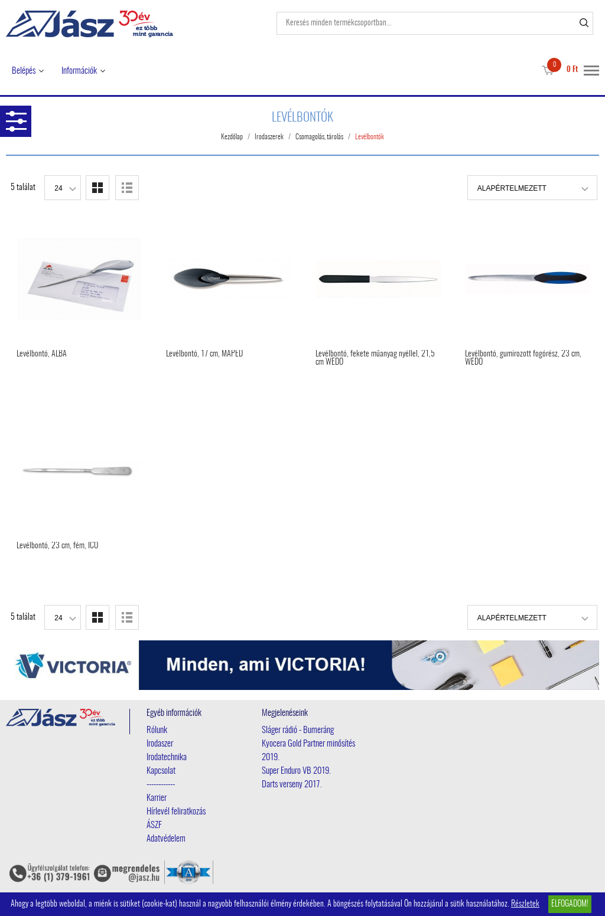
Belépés (23, 71)
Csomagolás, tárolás (319, 136)
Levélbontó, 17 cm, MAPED (204, 354)
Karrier (157, 798)
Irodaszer (160, 744)
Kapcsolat (161, 771)
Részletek (525, 904)
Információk (79, 71)
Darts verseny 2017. (292, 784)
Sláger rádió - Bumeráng (298, 730)
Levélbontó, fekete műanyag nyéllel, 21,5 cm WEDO (375, 358)
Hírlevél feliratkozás (176, 811)
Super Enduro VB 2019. (296, 771)
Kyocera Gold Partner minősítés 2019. (308, 751)
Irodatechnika (167, 757)
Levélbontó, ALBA (42, 354)
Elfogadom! (569, 904)
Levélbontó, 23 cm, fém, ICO (57, 546)
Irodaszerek (269, 136)
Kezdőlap (232, 136)
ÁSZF (154, 825)
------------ (161, 784)
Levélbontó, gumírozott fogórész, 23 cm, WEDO (523, 358)
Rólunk (157, 730)
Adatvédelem (166, 839)
